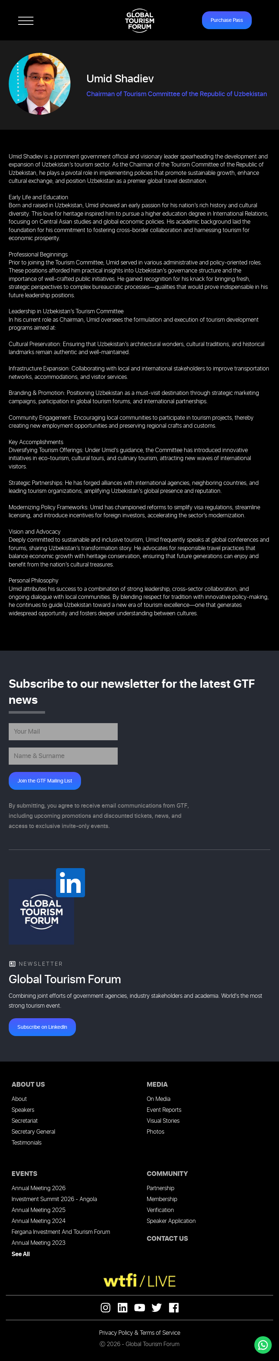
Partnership (160, 1188)
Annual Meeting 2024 (38, 1221)
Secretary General (33, 1132)
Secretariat (25, 1121)
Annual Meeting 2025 (38, 1210)
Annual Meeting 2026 (38, 1188)
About (19, 1099)
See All (21, 1254)
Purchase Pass (227, 20)
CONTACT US (167, 1239)
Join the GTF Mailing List (44, 781)
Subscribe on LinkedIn (42, 1027)
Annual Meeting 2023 (38, 1243)
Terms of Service (160, 1333)
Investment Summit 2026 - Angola (54, 1199)
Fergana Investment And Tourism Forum (61, 1232)
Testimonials (26, 1143)
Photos (155, 1132)
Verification (160, 1210)
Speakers (23, 1110)
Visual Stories (163, 1121)
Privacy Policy (116, 1333)
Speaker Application (171, 1221)
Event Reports (164, 1110)
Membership (162, 1199)
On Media (158, 1099)
